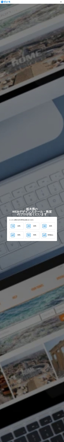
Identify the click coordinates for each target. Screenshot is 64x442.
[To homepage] (5, 2)
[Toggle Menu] (60, 2)
